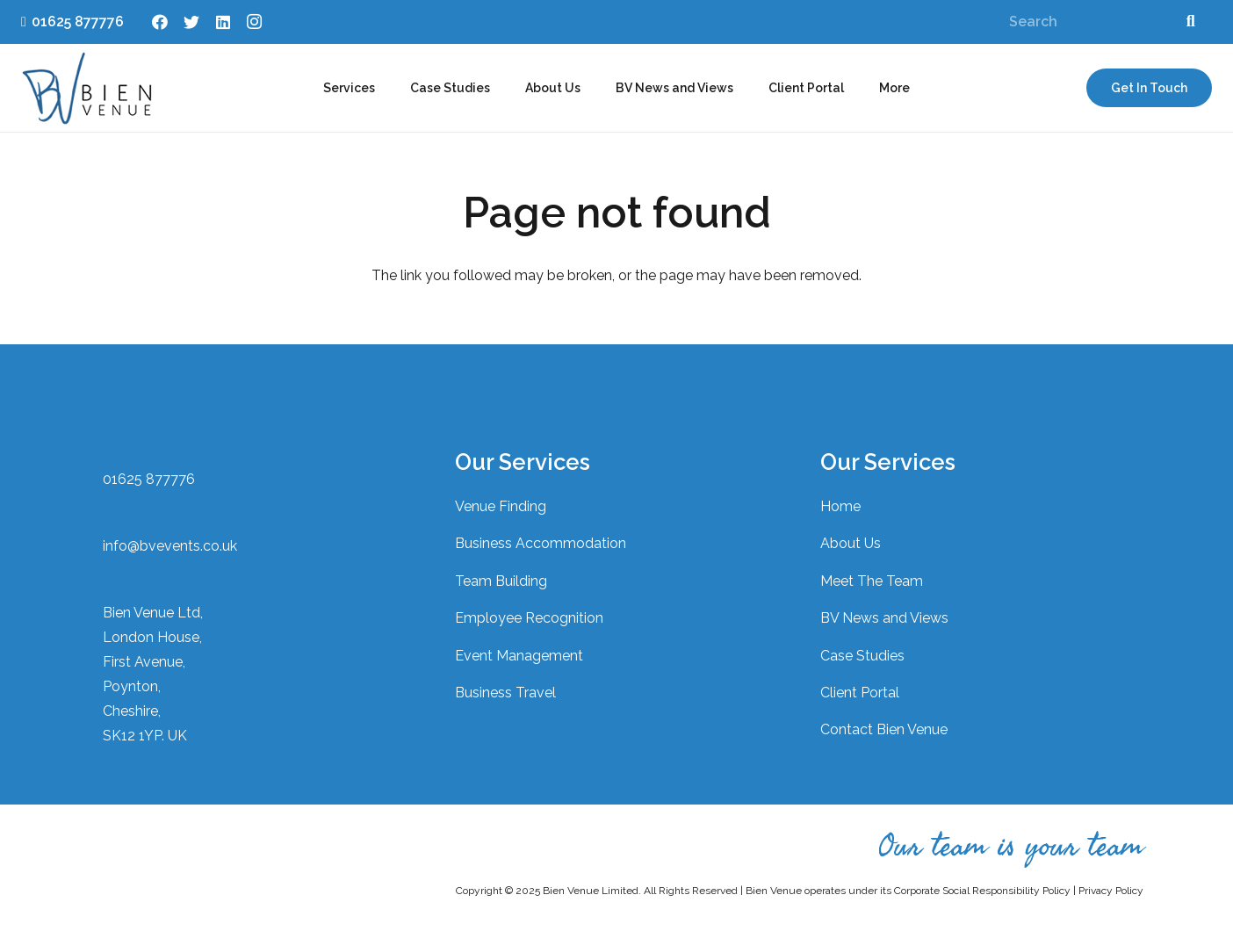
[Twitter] (191, 22)
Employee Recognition (529, 618)
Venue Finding (500, 506)
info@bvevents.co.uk (170, 546)
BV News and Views (884, 618)
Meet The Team (871, 581)
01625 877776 (149, 479)
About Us (850, 543)
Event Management (519, 655)
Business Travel (505, 692)
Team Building (501, 581)
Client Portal (859, 692)
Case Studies (862, 655)
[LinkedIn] (223, 22)
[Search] (1102, 22)
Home (840, 506)
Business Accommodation (540, 543)
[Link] (87, 88)
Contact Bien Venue (884, 729)
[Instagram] (254, 22)
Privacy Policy (1110, 890)
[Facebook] (160, 22)
